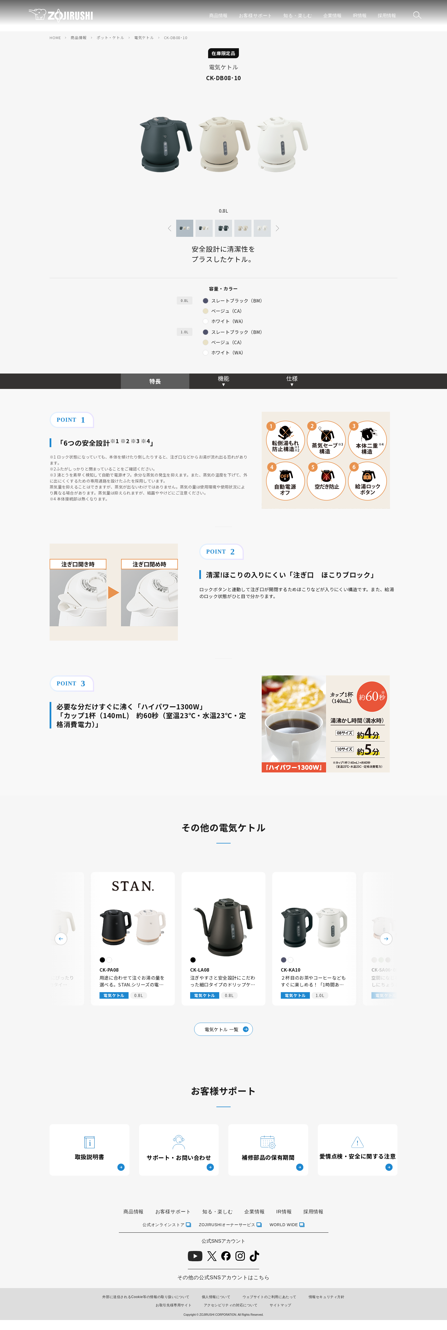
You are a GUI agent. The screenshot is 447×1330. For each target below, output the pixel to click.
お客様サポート (256, 15)
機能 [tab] (223, 378)
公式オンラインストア (163, 1224)
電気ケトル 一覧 (227, 1029)
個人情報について (216, 1297)
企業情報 (332, 15)
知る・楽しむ (297, 15)
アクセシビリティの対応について (231, 1305)
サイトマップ (280, 1305)
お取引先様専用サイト (174, 1305)
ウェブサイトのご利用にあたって (269, 1297)
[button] (184, 228)
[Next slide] (277, 228)
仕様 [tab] (292, 378)
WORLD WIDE (284, 1224)
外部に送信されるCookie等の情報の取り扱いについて (146, 1297)
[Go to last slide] (169, 228)
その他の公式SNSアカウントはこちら (223, 1277)
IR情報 (360, 15)
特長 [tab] (155, 381)
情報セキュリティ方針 (327, 1297)
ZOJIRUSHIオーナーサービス (227, 1224)
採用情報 (387, 15)
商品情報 (218, 15)
